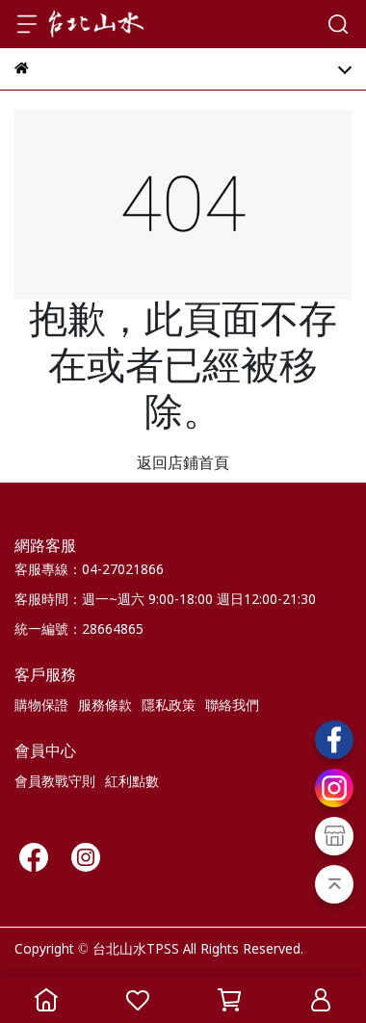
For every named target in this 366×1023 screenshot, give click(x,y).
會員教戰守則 (54, 782)
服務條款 (105, 706)
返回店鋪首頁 (183, 464)
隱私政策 (169, 706)
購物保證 (41, 706)
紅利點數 (132, 782)
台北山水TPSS (136, 949)
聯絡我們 (232, 706)
